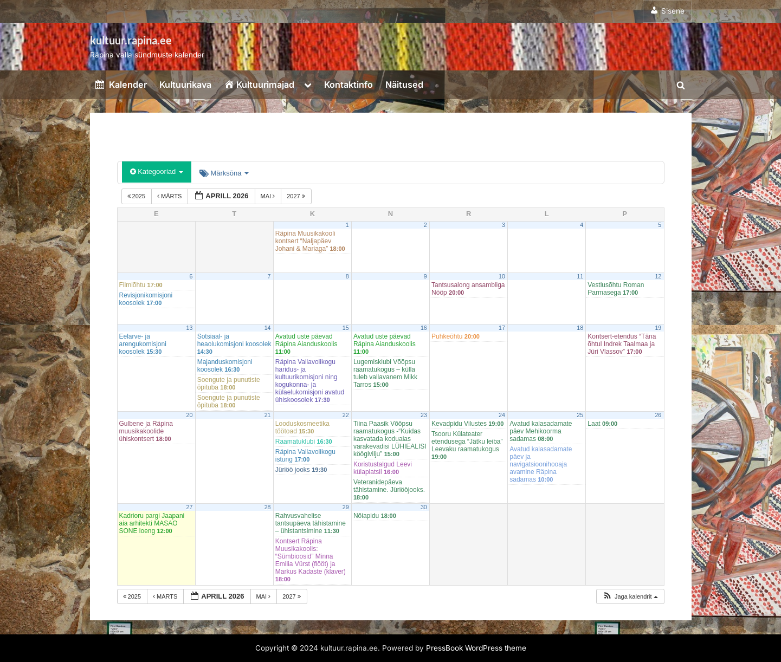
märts (170, 196)
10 (502, 276)
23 (424, 415)
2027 (297, 196)
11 (580, 276)
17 (502, 327)
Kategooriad (156, 171)
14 (267, 327)
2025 (137, 196)
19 (658, 327)
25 (580, 415)
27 (189, 507)
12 (658, 276)
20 (189, 415)
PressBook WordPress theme (476, 648)
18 (580, 327)
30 (424, 507)
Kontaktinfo (348, 84)
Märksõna (224, 173)
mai (269, 196)
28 (267, 507)
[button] (630, 596)
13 (189, 327)
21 (267, 415)
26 (658, 415)
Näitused (404, 84)
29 (346, 507)
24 (502, 415)
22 (346, 415)
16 (424, 327)
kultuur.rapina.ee (131, 40)
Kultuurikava (185, 84)
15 (346, 327)
